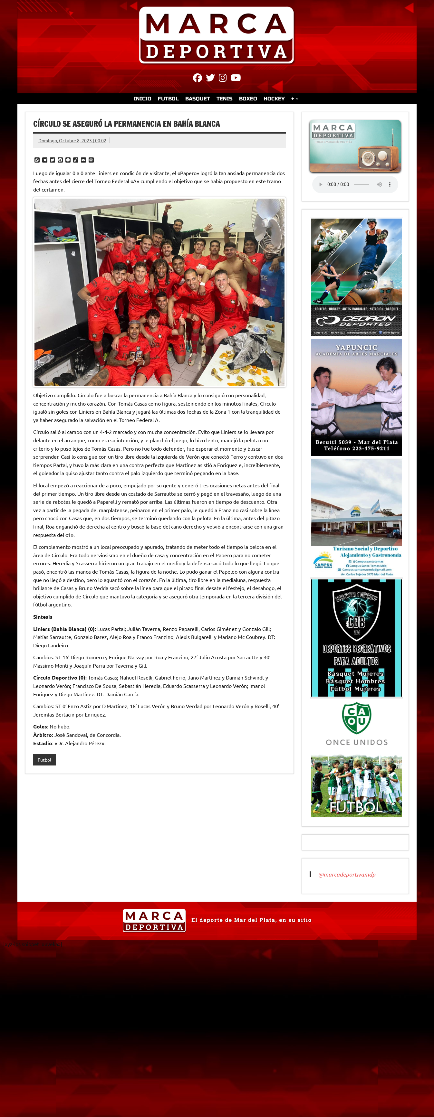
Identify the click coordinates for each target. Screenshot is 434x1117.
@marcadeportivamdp (346, 874)
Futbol (44, 760)
